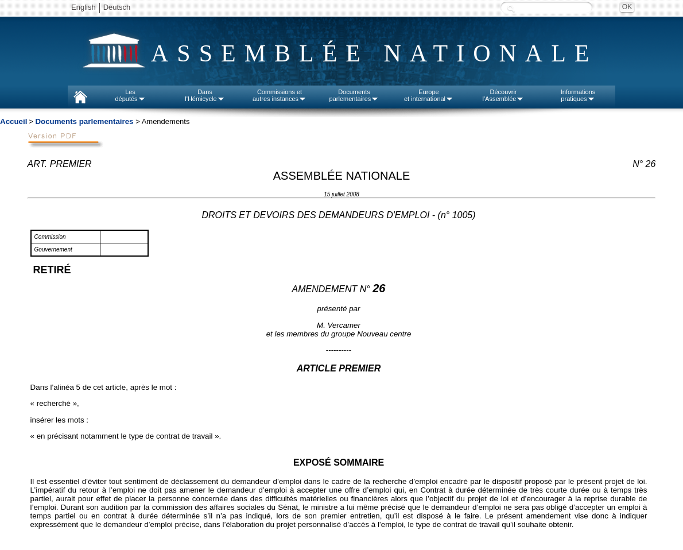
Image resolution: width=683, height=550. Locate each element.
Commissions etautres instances (279, 95)
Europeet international (428, 95)
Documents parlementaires (84, 121)
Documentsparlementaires (354, 95)
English (83, 7)
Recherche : (510, 8)
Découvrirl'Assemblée (504, 95)
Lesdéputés (130, 95)
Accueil (13, 121)
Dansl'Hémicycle (204, 95)
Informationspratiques (578, 95)
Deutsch (117, 7)
